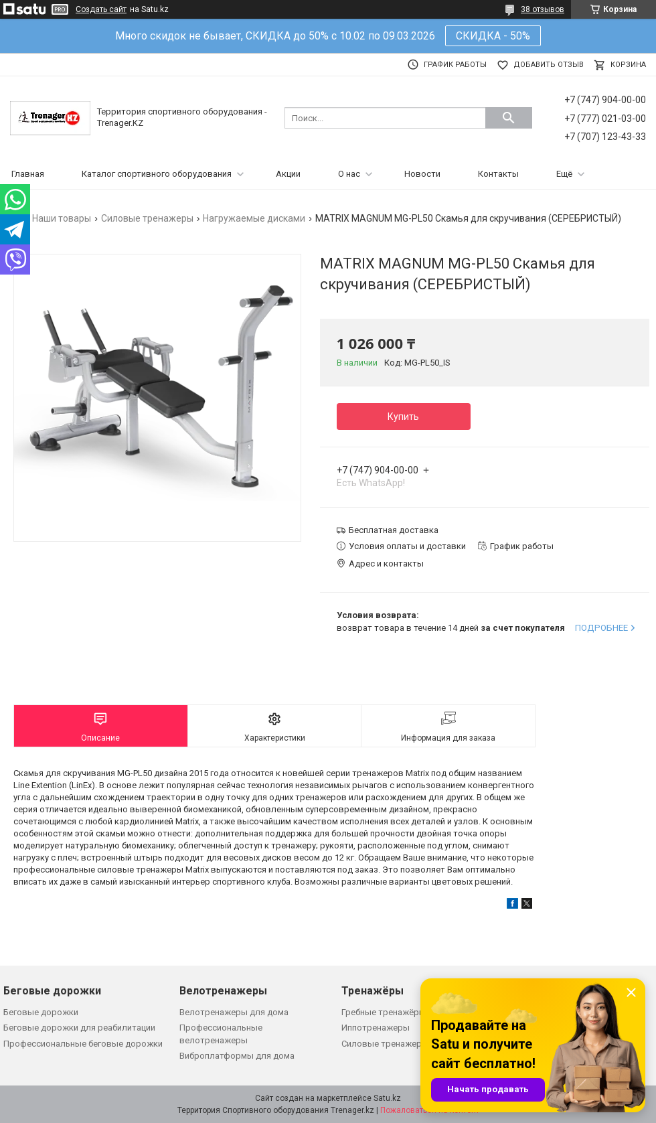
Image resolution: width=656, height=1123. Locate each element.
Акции (288, 174)
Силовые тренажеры (147, 218)
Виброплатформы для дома (237, 1056)
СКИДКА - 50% (493, 35)
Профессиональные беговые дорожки (83, 1044)
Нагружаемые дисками (254, 218)
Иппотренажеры (375, 1028)
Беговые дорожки (40, 1012)
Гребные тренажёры (383, 1012)
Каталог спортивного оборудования (157, 174)
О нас (349, 174)
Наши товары (61, 218)
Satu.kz (387, 1098)
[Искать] (508, 118)
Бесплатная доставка (393, 530)
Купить (403, 416)
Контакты (498, 174)
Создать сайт (101, 9)
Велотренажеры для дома (234, 1012)
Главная (27, 174)
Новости (422, 174)
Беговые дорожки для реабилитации (79, 1028)
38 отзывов (542, 9)
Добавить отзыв (548, 64)
